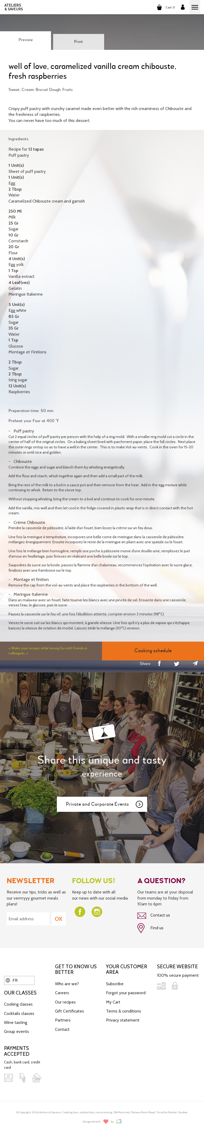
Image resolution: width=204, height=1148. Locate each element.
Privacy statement (122, 1020)
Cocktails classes (19, 1013)
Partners (63, 1020)
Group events (16, 1031)
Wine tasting (15, 1022)
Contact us (153, 915)
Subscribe (115, 983)
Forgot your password (126, 992)
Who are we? (67, 983)
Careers (62, 992)
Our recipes (65, 1002)
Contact (62, 1029)
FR (12, 980)
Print (78, 42)
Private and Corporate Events (104, 804)
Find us (150, 928)
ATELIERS (14, 7)
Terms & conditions (123, 1011)
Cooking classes (18, 1004)
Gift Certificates (69, 1011)
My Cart (113, 1002)
